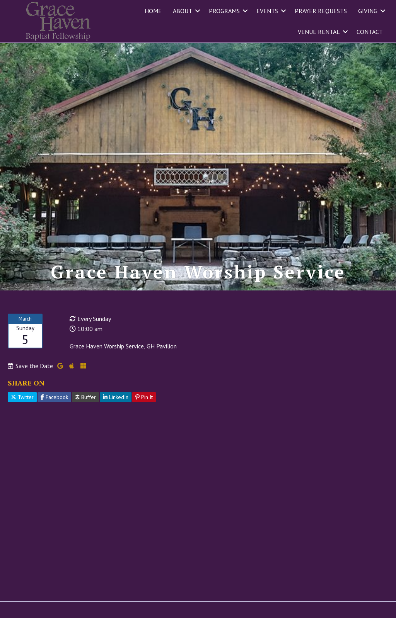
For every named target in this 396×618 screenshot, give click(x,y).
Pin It (144, 397)
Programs (224, 11)
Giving (367, 11)
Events (267, 11)
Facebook (54, 397)
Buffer (85, 397)
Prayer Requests (321, 11)
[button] (197, 10)
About (182, 11)
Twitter (22, 397)
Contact (370, 32)
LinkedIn (115, 397)
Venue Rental (319, 32)
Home (153, 11)
